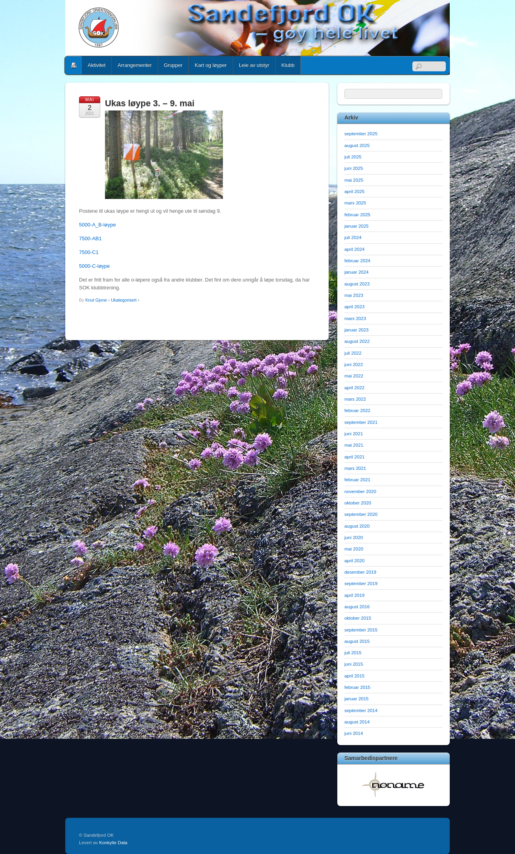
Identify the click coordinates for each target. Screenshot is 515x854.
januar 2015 (356, 698)
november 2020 (360, 491)
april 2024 (354, 249)
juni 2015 (353, 663)
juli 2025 (352, 156)
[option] (393, 784)
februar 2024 (357, 260)
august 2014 (357, 721)
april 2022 (354, 387)
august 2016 (357, 606)
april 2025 (354, 191)
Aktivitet (96, 65)
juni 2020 (353, 537)
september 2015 (360, 629)
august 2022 (357, 341)
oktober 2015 (357, 617)
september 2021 (360, 422)
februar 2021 (357, 479)
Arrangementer (134, 65)
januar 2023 (356, 329)
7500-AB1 (90, 238)
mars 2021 (355, 468)
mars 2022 (355, 398)
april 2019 (354, 595)
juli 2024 (352, 237)
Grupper (173, 65)
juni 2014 (353, 733)
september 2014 (360, 710)
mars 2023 (355, 318)
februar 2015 (357, 687)
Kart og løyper (210, 65)
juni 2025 (353, 168)
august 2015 (357, 641)
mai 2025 (353, 179)
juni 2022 (353, 364)
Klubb (287, 65)
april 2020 (354, 560)
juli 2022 (352, 352)
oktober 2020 (357, 502)
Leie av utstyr (254, 65)
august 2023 (357, 283)
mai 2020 (353, 548)
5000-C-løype (94, 266)
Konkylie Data (113, 842)
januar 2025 (356, 225)
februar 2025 (357, 214)
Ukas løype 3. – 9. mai (150, 103)
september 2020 (360, 514)
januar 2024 (356, 271)
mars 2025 (355, 202)
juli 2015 (352, 652)
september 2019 (360, 583)
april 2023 (354, 306)
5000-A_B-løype (97, 225)
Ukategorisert (123, 300)
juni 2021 (353, 433)
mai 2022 (353, 375)
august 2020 (357, 525)
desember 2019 (360, 571)
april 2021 (354, 456)
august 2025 (357, 145)
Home (74, 65)
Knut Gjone (96, 300)
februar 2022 (357, 410)
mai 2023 (353, 295)
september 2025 (360, 133)
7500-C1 (89, 252)
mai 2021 (353, 444)
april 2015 (354, 675)
